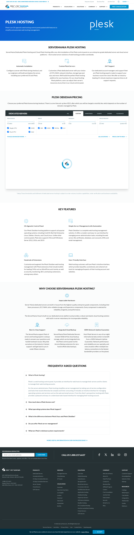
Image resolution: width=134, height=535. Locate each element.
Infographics (125, 498)
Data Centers (106, 497)
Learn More (85, 532)
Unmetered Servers (38, 476)
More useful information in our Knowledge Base (67, 440)
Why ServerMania (108, 473)
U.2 (63, 128)
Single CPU (12, 128)
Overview (59, 487)
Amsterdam (60, 503)
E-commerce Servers (83, 487)
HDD (47, 128)
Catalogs (124, 490)
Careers (105, 489)
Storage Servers (82, 481)
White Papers (125, 492)
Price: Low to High (119, 136)
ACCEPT (98, 532)
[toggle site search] (118, 1)
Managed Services (62, 473)
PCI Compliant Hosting (84, 505)
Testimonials (125, 500)
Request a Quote (89, 1)
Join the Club (111, 1)
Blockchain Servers (83, 484)
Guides (124, 503)
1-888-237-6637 (6, 481)
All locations (104, 136)
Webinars (124, 506)
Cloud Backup (61, 476)
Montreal (59, 498)
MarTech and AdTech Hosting (86, 508)
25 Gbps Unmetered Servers (40, 479)
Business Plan (100, 1)
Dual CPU (11, 132)
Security (105, 500)
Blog (104, 505)
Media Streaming (82, 476)
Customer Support (127, 473)
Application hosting (83, 492)
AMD (32, 128)
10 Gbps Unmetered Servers (40, 481)
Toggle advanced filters (16, 136)
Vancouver (60, 500)
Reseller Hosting (82, 503)
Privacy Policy (65, 527)
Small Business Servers (84, 489)
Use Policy (56, 527)
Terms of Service (47, 527)
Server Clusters (37, 484)
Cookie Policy (78, 527)
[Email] (18, 455)
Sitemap (124, 481)
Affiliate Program (107, 487)
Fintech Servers (82, 511)
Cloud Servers (36, 487)
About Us (105, 476)
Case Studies (125, 495)
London (59, 495)
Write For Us (106, 503)
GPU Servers (36, 489)
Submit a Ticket (126, 479)
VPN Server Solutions (83, 500)
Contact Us (106, 481)
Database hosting (82, 495)
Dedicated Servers (38, 473)
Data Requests (87, 527)
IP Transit (59, 479)
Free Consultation (119, 6)
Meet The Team (107, 479)
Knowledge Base (126, 476)
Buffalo (59, 506)
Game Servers (81, 479)
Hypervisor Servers (83, 497)
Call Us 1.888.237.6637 (73, 455)
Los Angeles (60, 492)
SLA (71, 527)
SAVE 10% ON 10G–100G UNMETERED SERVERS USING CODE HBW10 (27, 1)
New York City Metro (62, 490)
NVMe (55, 128)
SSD (40, 128)
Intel (31, 132)
